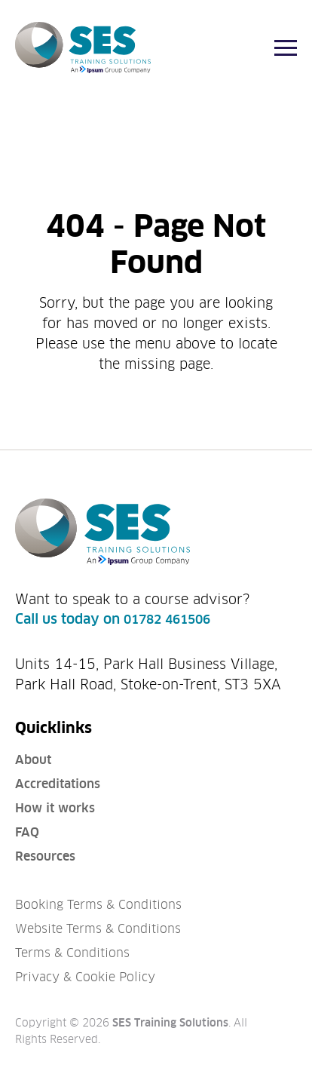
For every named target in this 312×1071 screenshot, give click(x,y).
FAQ (27, 832)
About (33, 760)
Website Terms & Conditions (98, 929)
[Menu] (285, 48)
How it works (55, 808)
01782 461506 (167, 619)
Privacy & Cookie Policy (85, 977)
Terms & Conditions (72, 953)
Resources (45, 856)
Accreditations (57, 784)
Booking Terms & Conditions (98, 905)
